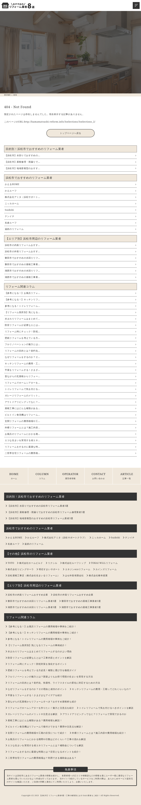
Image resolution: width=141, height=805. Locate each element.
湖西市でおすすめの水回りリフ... (70, 270)
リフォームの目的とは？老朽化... (70, 350)
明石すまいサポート (48, 569)
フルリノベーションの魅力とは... (70, 344)
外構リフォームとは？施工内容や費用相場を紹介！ (98, 732)
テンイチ (70, 216)
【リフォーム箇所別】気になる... (70, 312)
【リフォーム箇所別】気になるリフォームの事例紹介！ (36, 645)
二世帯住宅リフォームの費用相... (70, 453)
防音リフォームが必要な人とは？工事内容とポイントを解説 (39, 657)
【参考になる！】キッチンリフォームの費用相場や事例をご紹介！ (42, 632)
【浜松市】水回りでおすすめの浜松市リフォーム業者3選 (37, 505)
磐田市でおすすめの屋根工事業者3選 (80, 601)
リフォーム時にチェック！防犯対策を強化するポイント (36, 663)
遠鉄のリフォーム (70, 229)
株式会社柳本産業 (97, 575)
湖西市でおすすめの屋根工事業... (70, 277)
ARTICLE (127, 476)
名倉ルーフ (70, 222)
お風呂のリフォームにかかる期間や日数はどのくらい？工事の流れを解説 (46, 739)
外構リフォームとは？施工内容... (70, 427)
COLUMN (42, 476)
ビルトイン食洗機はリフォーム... (70, 414)
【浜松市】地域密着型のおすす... (70, 168)
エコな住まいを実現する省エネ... (70, 440)
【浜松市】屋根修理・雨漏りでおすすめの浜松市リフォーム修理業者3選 (45, 512)
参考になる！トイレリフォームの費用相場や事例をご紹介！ (39, 638)
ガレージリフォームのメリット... (70, 395)
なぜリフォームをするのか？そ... (70, 357)
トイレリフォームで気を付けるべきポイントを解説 (105, 707)
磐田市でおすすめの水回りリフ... (70, 257)
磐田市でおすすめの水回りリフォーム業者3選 (31, 601)
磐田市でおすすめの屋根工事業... (70, 264)
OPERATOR (70, 476)
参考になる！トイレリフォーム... (70, 305)
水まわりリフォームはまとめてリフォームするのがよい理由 (39, 651)
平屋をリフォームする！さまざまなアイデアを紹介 (34, 695)
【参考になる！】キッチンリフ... (70, 299)
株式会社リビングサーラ (20, 569)
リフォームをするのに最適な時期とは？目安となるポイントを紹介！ (43, 751)
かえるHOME (70, 184)
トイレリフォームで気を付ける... (70, 389)
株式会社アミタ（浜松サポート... (70, 197)
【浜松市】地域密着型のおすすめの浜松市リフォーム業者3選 (39, 518)
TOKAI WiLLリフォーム (103, 562)
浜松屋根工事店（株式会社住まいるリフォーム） (33, 575)
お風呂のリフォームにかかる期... (70, 433)
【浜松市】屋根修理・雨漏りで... (70, 161)
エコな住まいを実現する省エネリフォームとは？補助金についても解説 (45, 745)
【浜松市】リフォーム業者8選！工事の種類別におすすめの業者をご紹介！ (70, 795)
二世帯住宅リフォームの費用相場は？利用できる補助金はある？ (41, 757)
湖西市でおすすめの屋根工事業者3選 (80, 607)
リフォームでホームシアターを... (70, 382)
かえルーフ (70, 190)
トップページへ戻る (70, 133)
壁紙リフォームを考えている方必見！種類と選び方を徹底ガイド (41, 670)
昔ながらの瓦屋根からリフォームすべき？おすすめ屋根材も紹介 (41, 701)
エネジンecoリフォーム (76, 569)
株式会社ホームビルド (30, 562)
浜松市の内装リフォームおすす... (70, 245)
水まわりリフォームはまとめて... (70, 318)
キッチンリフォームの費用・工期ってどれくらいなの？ (100, 689)
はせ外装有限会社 (73, 575)
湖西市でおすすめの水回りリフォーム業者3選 (31, 607)
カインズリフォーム (105, 569)
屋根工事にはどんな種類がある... (70, 408)
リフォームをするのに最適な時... (70, 446)
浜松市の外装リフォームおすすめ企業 (72, 594)
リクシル (51, 562)
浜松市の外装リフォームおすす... (70, 251)
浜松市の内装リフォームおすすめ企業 (27, 594)
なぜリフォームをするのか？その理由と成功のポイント (36, 689)
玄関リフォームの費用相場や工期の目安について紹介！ (36, 732)
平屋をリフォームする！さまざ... (70, 369)
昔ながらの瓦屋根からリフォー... (70, 376)
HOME (14, 476)
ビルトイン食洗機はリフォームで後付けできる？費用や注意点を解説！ (45, 726)
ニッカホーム (70, 203)
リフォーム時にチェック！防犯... (70, 331)
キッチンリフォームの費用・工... (70, 363)
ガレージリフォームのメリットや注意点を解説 (31, 714)
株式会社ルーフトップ (73, 562)
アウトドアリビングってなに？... (70, 401)
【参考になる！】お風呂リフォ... (70, 293)
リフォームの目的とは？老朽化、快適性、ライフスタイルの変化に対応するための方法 (53, 682)
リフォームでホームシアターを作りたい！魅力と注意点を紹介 (40, 707)
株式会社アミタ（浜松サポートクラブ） (64, 537)
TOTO (10, 562)
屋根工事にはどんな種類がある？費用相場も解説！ (34, 720)
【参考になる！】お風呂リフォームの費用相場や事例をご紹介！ (41, 626)
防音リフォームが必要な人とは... (70, 325)
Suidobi (70, 209)
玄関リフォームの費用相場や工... (70, 421)
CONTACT (98, 476)
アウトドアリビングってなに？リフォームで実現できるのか (93, 714)
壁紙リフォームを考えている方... (70, 337)
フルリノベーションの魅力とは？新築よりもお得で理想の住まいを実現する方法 (49, 676)
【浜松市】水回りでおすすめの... (70, 155)
